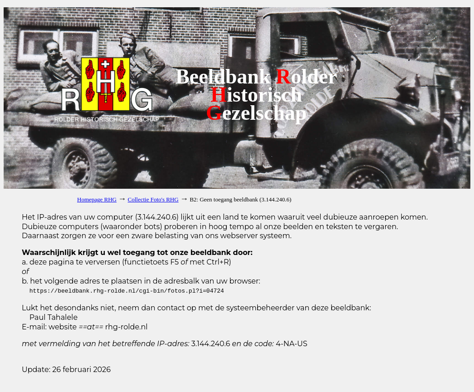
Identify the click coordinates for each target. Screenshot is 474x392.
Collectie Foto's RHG (153, 199)
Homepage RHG (97, 199)
